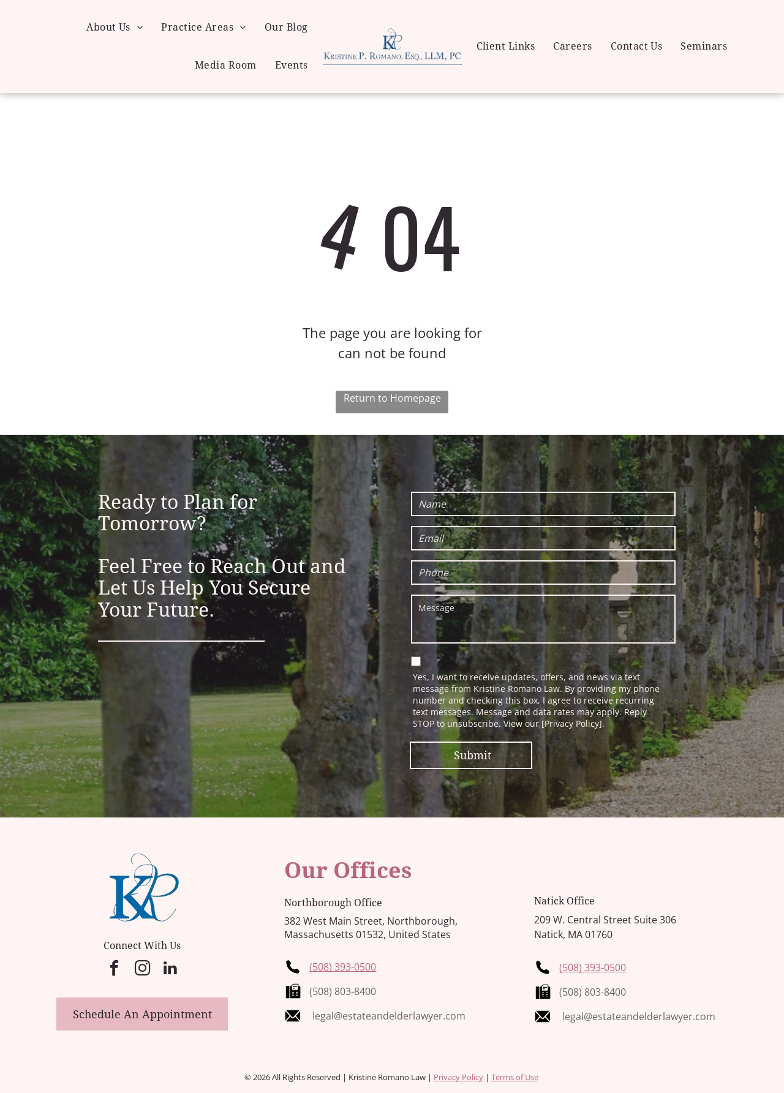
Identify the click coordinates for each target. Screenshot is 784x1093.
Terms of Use (514, 1077)
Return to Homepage (392, 398)
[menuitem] (114, 28)
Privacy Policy (458, 1077)
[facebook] (114, 969)
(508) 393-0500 (342, 967)
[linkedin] (170, 969)
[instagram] (142, 969)
